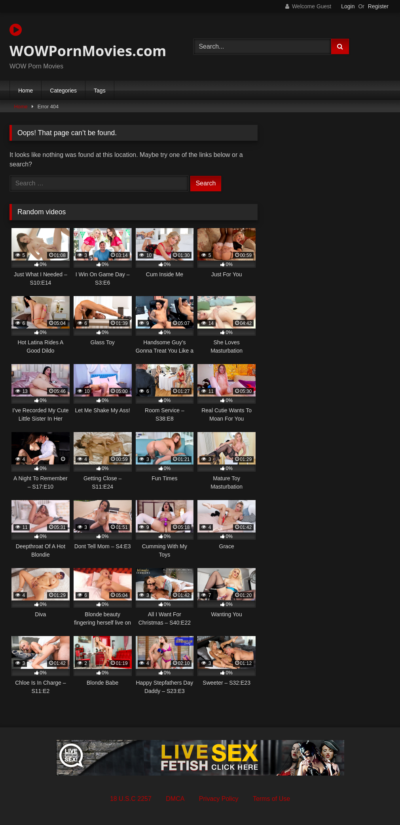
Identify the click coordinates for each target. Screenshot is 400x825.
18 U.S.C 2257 (131, 798)
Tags (100, 90)
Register (378, 6)
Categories (63, 90)
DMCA (175, 798)
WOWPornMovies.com (87, 41)
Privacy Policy (219, 798)
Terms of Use (271, 798)
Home (25, 90)
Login (348, 6)
